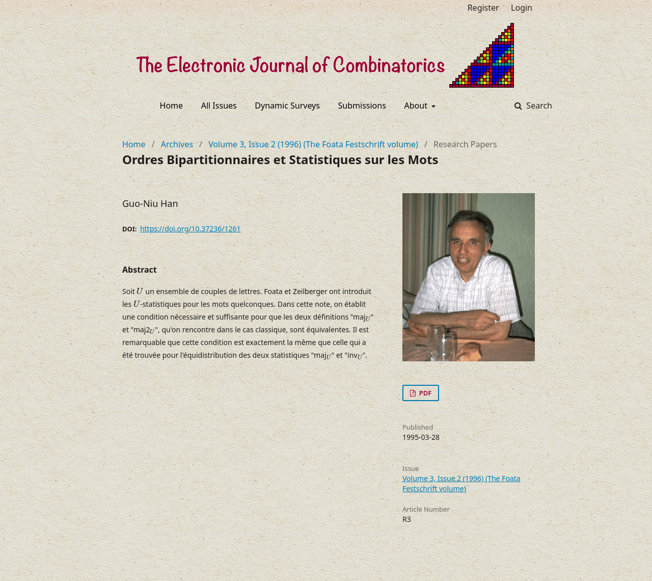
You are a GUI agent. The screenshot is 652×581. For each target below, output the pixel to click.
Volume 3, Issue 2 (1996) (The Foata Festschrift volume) (313, 144)
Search (538, 105)
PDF (424, 393)
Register (483, 7)
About (417, 105)
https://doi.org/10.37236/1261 (190, 228)
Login (521, 7)
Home (171, 105)
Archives (177, 144)
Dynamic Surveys (287, 105)
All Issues (219, 105)
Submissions (362, 105)
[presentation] (140, 291)
